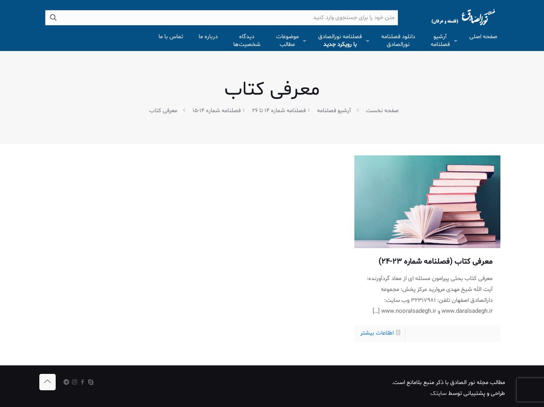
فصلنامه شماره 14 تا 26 (279, 111)
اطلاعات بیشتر (377, 333)
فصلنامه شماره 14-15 (216, 111)
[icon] (66, 383)
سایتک (438, 393)
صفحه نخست (382, 111)
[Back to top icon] (47, 382)
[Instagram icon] (74, 383)
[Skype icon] (91, 383)
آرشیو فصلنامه (334, 111)
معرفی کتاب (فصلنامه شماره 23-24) (436, 261)
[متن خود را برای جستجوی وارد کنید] (221, 17)
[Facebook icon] (83, 383)
